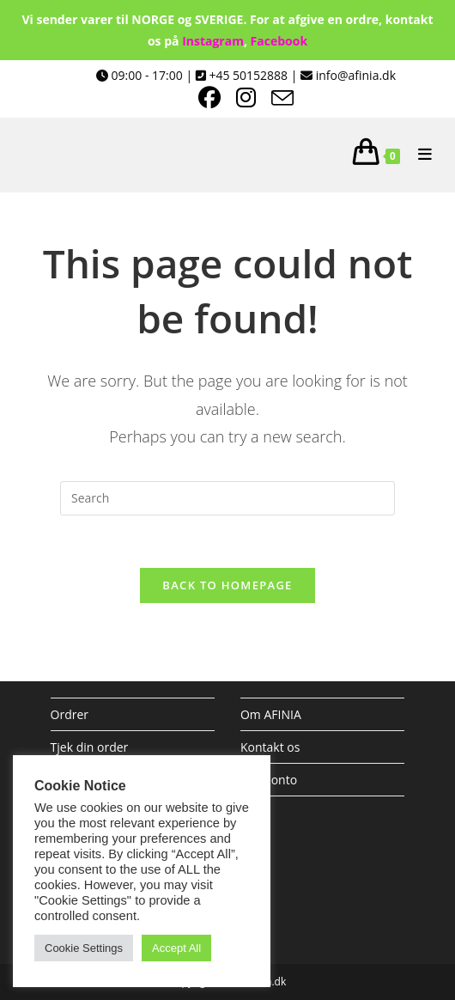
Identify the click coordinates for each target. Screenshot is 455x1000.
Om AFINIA (270, 714)
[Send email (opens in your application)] (282, 98)
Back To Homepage (227, 585)
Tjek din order (90, 747)
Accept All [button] (176, 948)
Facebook (279, 41)
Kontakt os (270, 747)
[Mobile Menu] (419, 154)
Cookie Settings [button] (84, 948)
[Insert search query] (227, 498)
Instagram (213, 41)
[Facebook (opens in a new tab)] (217, 98)
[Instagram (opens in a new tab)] (253, 98)
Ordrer (69, 714)
